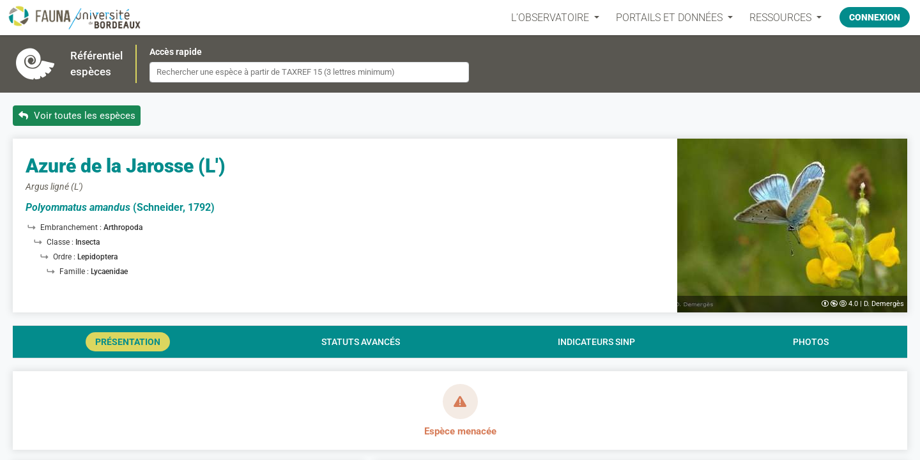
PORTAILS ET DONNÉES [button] (670, 18)
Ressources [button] (781, 18)
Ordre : (65, 256)
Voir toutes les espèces (77, 115)
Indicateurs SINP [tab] (596, 342)
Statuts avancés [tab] (360, 342)
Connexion (874, 17)
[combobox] (309, 72)
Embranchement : (71, 227)
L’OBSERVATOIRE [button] (551, 18)
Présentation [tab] (127, 342)
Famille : (75, 271)
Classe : (61, 242)
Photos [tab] (811, 342)
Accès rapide (176, 52)
